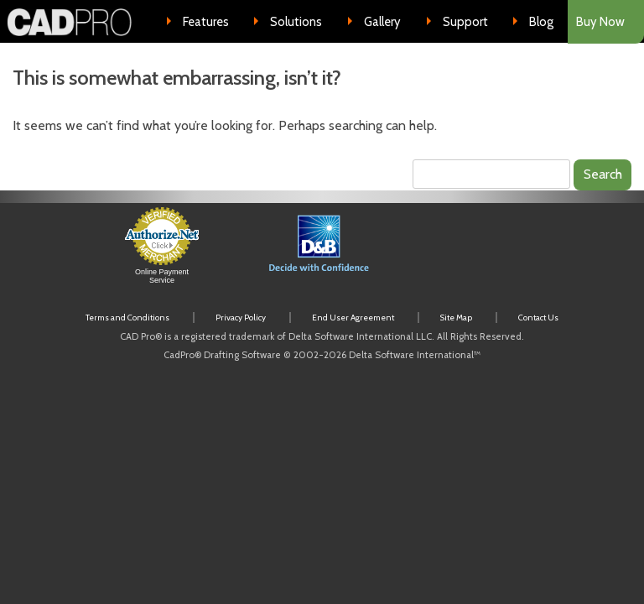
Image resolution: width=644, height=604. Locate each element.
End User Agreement (353, 317)
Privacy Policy (241, 317)
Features (206, 21)
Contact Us (538, 317)
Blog (541, 21)
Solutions (296, 21)
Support (465, 21)
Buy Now (600, 21)
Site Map (456, 317)
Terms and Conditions (127, 317)
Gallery (382, 21)
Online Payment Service (162, 276)
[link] (480, 253)
